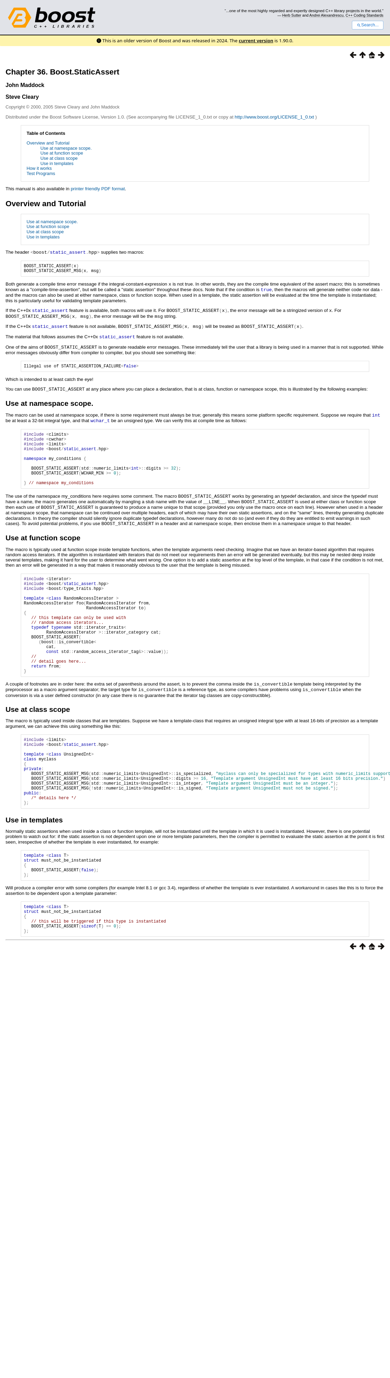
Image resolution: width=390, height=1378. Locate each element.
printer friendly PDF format (98, 188)
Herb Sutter (291, 15)
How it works (39, 168)
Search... (368, 25)
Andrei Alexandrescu (326, 15)
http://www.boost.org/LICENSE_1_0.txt (275, 117)
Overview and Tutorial (48, 143)
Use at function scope (62, 153)
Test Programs (41, 173)
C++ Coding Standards (364, 15)
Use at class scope (59, 158)
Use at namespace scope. (66, 148)
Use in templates (57, 163)
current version (256, 40)
